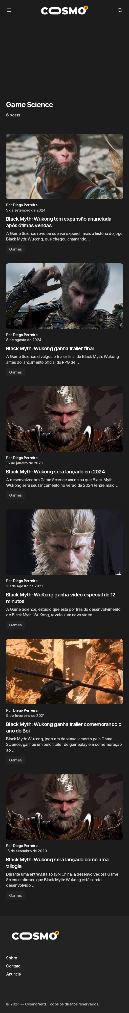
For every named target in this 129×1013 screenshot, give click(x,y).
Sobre (11, 957)
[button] (9, 10)
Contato (13, 965)
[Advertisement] (64, 55)
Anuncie (13, 974)
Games (15, 249)
